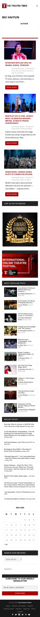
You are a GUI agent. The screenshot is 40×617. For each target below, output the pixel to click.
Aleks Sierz (23, 345)
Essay (17, 180)
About (8, 606)
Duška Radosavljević (26, 382)
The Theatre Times (24, 602)
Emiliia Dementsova (26, 293)
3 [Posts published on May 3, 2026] (33, 520)
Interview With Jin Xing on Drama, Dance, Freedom (18, 64)
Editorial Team (9, 609)
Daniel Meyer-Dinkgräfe (27, 409)
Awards (30, 606)
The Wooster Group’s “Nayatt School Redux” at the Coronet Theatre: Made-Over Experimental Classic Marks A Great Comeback (19, 485)
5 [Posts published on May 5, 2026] (11, 525)
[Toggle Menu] (37, 6)
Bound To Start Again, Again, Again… (16, 476)
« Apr (6, 544)
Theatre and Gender (18, 73)
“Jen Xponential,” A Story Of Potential (16, 492)
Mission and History (19, 606)
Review (18, 129)
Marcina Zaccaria (25, 369)
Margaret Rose (24, 358)
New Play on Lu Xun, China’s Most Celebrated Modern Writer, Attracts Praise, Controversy (19, 119)
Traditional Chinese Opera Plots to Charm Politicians (18, 173)
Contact (20, 612)
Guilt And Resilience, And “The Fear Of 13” (18, 442)
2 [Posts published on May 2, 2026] (29, 520)
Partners (19, 609)
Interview (18, 71)
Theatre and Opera (25, 180)
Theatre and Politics (26, 129)
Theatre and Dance (27, 71)
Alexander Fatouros (26, 330)
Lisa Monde (23, 305)
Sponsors (26, 609)
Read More (12, 87)
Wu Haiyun (21, 68)
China (13, 71)
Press (33, 609)
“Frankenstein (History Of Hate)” (15, 499)
